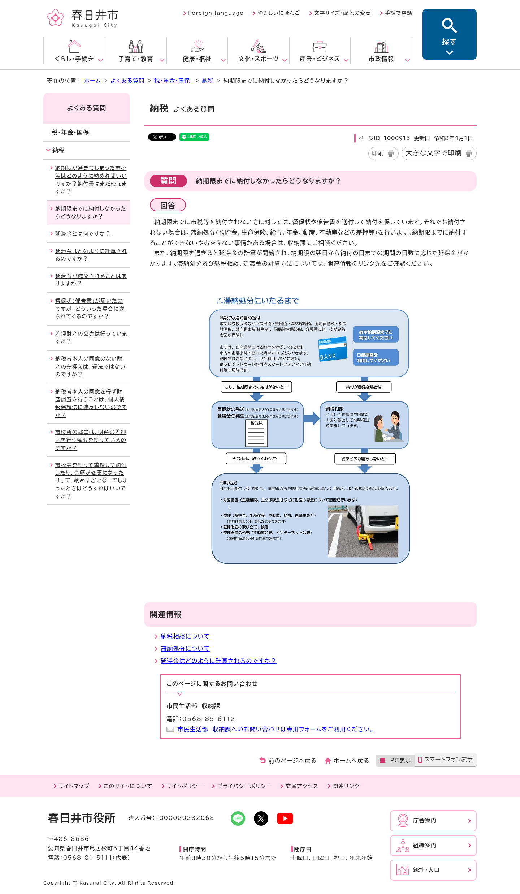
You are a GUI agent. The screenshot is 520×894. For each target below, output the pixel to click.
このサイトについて (128, 786)
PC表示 (400, 760)
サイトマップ (74, 786)
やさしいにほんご (278, 13)
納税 (208, 80)
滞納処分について (185, 649)
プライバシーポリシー (244, 786)
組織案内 (425, 845)
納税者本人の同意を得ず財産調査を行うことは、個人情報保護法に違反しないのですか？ (91, 403)
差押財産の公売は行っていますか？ (91, 337)
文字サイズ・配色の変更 (342, 13)
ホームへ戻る (351, 761)
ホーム (92, 80)
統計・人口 (426, 870)
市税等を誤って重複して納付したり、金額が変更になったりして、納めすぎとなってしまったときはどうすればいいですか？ (91, 480)
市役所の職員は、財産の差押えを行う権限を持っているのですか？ (90, 439)
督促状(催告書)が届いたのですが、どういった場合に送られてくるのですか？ (90, 308)
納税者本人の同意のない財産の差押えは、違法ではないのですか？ (90, 366)
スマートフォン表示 (448, 759)
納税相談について (185, 636)
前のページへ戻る (292, 761)
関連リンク (346, 786)
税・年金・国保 (173, 80)
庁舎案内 (425, 820)
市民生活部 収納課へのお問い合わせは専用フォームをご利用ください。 (275, 729)
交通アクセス (301, 786)
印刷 (378, 153)
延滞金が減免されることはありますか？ (91, 280)
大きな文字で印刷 (434, 153)
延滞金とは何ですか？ (83, 233)
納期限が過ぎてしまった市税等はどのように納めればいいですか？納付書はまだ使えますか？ (91, 179)
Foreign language (216, 13)
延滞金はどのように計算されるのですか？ (219, 661)
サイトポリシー (184, 786)
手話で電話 (398, 13)
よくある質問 (127, 80)
